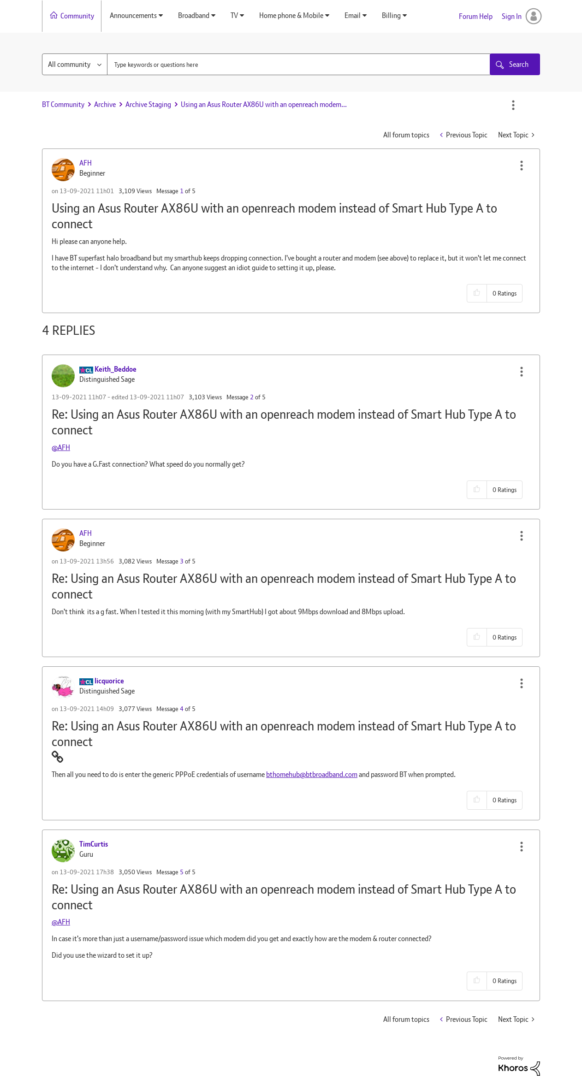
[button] (521, 165)
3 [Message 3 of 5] (182, 561)
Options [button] (513, 105)
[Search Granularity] (74, 64)
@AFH (61, 447)
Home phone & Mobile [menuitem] (291, 15)
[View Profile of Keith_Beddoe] (116, 369)
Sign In (512, 16)
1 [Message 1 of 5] (182, 191)
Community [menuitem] (77, 16)
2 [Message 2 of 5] (252, 397)
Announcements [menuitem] (133, 15)
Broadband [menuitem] (193, 15)
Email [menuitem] (352, 15)
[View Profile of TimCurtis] (93, 844)
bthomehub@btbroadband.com (311, 774)
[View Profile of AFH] (85, 163)
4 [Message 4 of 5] (182, 709)
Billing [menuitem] (391, 15)
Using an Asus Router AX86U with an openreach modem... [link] (264, 104)
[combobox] (299, 64)
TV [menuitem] (234, 15)
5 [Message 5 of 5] (182, 872)
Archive (105, 104)
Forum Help (476, 16)
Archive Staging (148, 104)
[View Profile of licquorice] (109, 681)
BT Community (63, 104)
